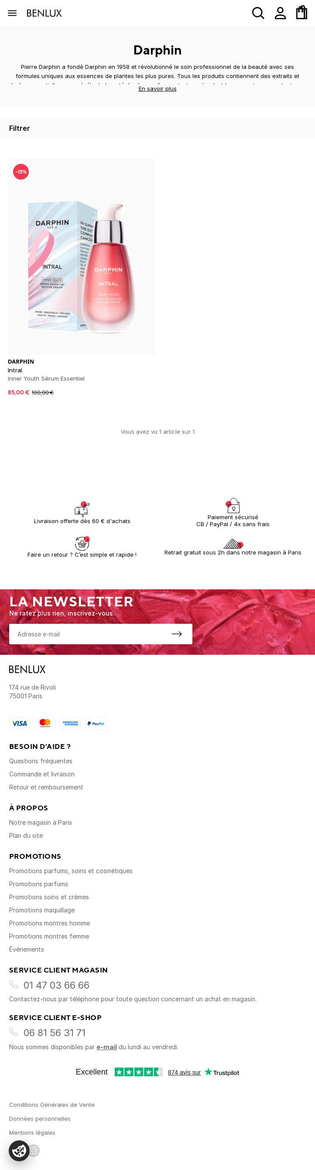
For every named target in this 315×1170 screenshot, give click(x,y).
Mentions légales (32, 1132)
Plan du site (26, 835)
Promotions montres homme (49, 923)
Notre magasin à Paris (40, 822)
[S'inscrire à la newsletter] (176, 634)
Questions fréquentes (40, 761)
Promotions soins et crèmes (49, 897)
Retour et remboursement (46, 787)
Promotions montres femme (49, 936)
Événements (26, 949)
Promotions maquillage (42, 910)
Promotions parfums (38, 884)
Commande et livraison (42, 774)
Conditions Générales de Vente (52, 1104)
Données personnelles (40, 1118)
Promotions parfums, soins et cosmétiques (71, 870)
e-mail (106, 1047)
